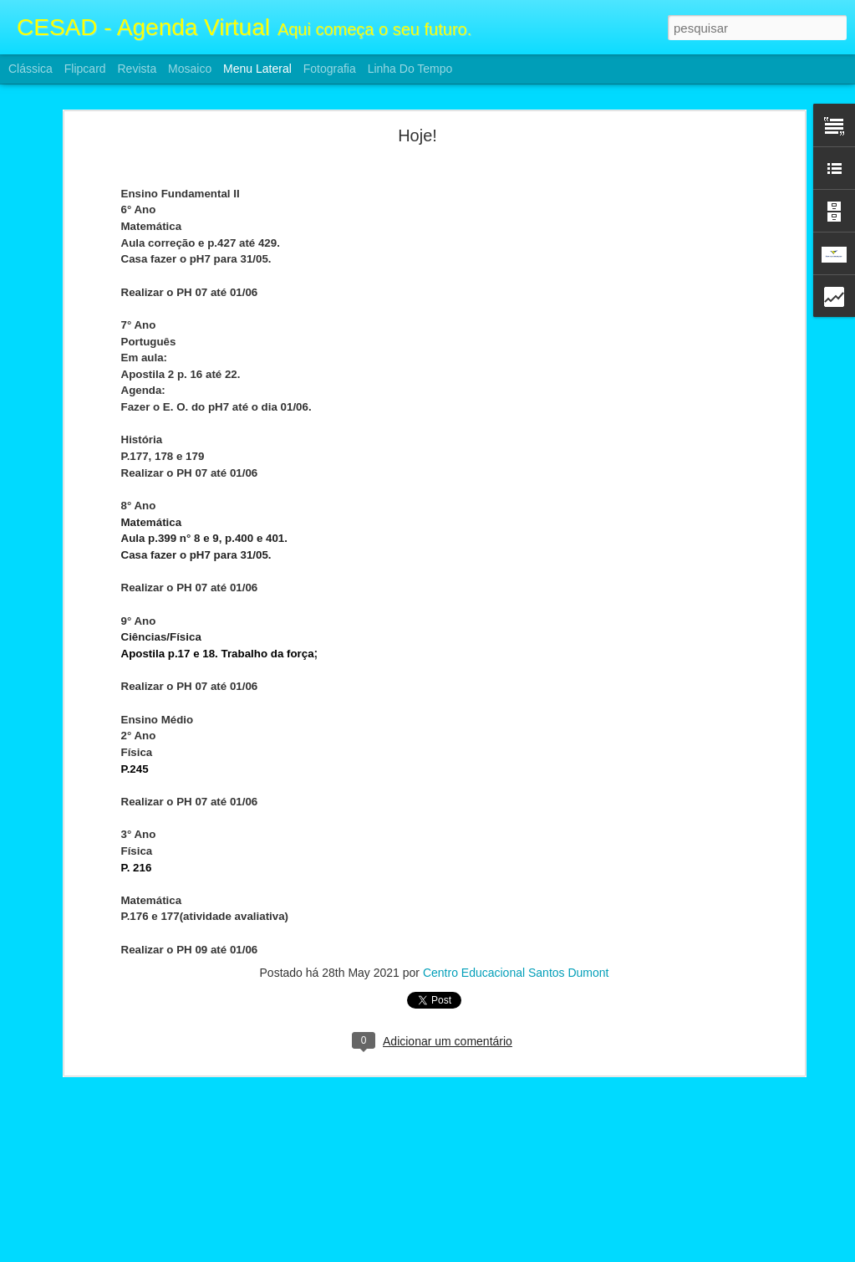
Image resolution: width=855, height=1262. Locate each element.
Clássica (30, 68)
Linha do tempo (410, 68)
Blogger (494, 1253)
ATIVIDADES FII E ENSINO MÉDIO (121, 1156)
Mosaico (189, 68)
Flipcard (85, 68)
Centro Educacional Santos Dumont (516, 877)
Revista (136, 68)
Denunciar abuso (549, 1253)
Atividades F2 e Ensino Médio (107, 1193)
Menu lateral (257, 68)
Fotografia (329, 68)
